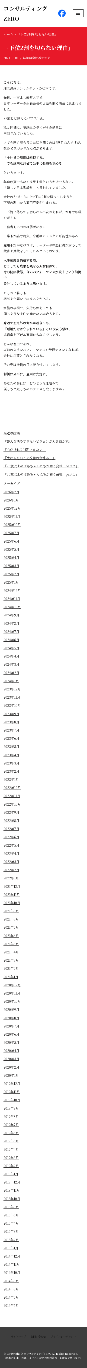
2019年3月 (11, 1157)
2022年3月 (11, 861)
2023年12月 (12, 689)
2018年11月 (11, 1190)
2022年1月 (11, 878)
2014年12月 (11, 1256)
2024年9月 (11, 615)
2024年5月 (11, 648)
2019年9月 (11, 1108)
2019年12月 (11, 1083)
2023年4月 (11, 755)
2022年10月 (12, 804)
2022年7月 (11, 828)
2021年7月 (11, 927)
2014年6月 (11, 1305)
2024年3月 (11, 664)
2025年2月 (11, 574)
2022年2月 (11, 869)
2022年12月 (12, 787)
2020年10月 (12, 1001)
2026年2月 (11, 492)
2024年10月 (12, 606)
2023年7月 (11, 730)
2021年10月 (11, 902)
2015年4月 (11, 1223)
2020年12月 (12, 985)
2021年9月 (11, 911)
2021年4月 (11, 952)
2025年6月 (11, 541)
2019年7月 (11, 1124)
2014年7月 (11, 1297)
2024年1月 (11, 681)
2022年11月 (11, 795)
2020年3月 (11, 1058)
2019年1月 (10, 1174)
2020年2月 (11, 1067)
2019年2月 (11, 1165)
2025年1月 (11, 582)
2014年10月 (11, 1272)
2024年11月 (11, 598)
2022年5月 (11, 845)
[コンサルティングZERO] (27, 13)
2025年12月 (12, 508)
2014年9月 (11, 1281)
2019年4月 (11, 1149)
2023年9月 (11, 713)
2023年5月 (11, 746)
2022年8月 (11, 820)
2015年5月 (11, 1215)
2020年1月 (11, 1075)
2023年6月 (11, 738)
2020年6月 (11, 1034)
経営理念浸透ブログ (36, 58)
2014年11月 (11, 1264)
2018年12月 (11, 1182)
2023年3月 (11, 763)
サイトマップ (18, 1336)
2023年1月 (11, 779)
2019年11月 (11, 1091)
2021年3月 (11, 960)
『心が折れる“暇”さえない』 (24, 449)
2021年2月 (11, 968)
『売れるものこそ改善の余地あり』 (29, 457)
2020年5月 (11, 1042)
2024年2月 (11, 672)
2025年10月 (12, 524)
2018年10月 (11, 1198)
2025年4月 (11, 557)
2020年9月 (11, 1009)
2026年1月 (11, 500)
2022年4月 (11, 853)
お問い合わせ (38, 1336)
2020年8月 (11, 1018)
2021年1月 (10, 976)
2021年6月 (11, 935)
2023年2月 (11, 771)
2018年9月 (11, 1207)
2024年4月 (11, 656)
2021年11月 (11, 894)
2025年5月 (11, 549)
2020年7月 (11, 1026)
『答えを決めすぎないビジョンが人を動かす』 (37, 441)
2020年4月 (11, 1050)
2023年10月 (12, 705)
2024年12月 (12, 590)
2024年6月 (11, 639)
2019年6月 (11, 1132)
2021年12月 (11, 886)
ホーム (8, 34)
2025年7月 (11, 532)
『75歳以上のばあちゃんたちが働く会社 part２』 (41, 466)
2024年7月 (11, 631)
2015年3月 (11, 1231)
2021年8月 (11, 919)
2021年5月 (11, 944)
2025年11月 (11, 516)
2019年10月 (11, 1100)
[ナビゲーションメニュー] (78, 13)
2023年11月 (11, 697)
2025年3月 (11, 565)
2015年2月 (11, 1239)
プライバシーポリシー (63, 1336)
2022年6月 (11, 837)
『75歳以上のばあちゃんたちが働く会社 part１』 (41, 474)
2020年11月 (11, 993)
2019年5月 (11, 1141)
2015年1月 (10, 1248)
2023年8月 (11, 722)
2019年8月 (11, 1116)
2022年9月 (11, 812)
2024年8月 (11, 623)
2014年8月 (11, 1289)
